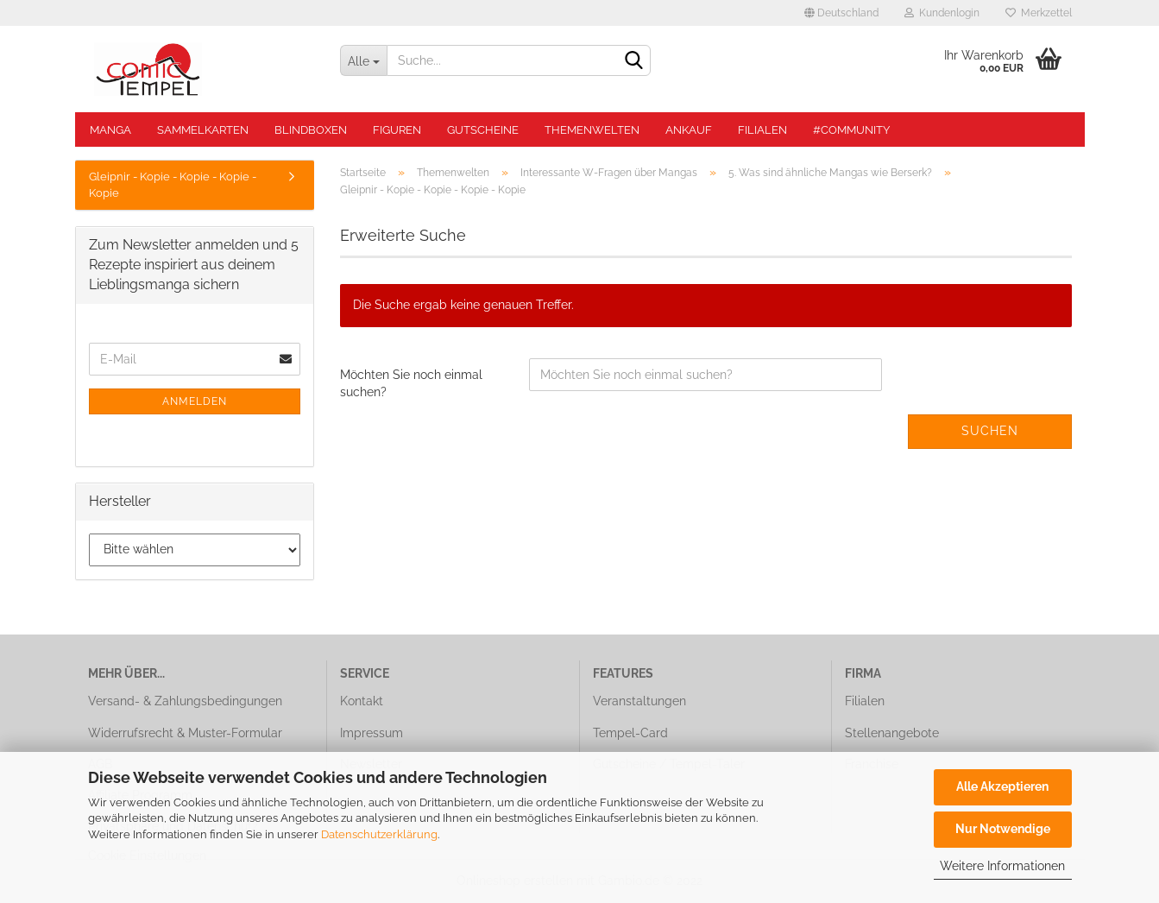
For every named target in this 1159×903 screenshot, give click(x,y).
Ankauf (688, 129)
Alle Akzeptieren (1002, 786)
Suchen (989, 431)
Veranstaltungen (639, 701)
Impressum (371, 733)
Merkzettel (1038, 13)
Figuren (397, 129)
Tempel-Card (630, 733)
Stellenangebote (892, 733)
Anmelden (194, 401)
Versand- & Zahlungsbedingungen (185, 701)
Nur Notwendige (1002, 829)
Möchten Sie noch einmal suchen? (411, 383)
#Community (851, 129)
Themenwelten (592, 129)
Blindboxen (310, 129)
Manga (110, 129)
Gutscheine (483, 129)
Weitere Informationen (1002, 866)
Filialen (762, 129)
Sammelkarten (203, 129)
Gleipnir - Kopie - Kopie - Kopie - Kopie (172, 184)
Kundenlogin (941, 13)
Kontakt (361, 701)
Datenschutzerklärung (379, 834)
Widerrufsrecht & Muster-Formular (185, 733)
